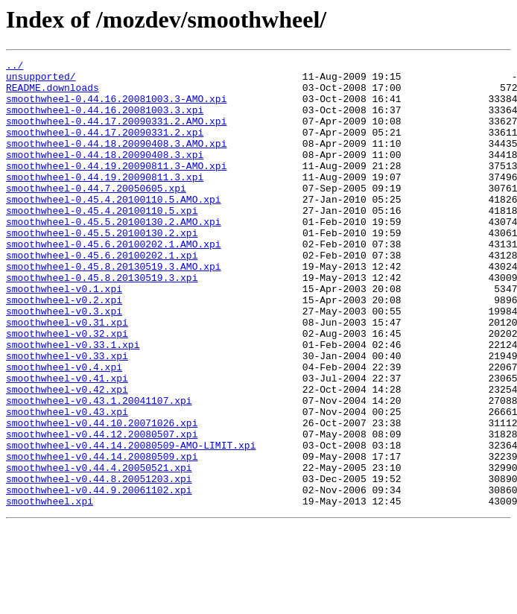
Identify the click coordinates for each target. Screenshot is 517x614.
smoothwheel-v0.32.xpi (67, 389)
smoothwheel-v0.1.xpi (64, 335)
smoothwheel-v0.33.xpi (67, 415)
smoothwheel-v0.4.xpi (64, 429)
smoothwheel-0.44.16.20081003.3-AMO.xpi (116, 107)
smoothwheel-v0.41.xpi (67, 442)
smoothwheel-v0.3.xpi (64, 362)
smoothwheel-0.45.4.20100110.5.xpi (101, 241)
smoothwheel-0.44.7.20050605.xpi (96, 214)
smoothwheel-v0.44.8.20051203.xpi (99, 563)
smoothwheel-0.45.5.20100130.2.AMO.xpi (113, 255)
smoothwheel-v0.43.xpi (67, 483)
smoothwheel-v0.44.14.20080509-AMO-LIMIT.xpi (131, 523)
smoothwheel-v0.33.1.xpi (72, 402)
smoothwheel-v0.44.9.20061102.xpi (99, 576)
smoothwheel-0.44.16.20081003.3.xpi (104, 120)
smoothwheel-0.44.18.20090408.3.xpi (104, 174)
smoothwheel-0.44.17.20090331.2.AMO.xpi (116, 134)
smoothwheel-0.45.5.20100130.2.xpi (101, 268)
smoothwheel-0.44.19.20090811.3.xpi (104, 201)
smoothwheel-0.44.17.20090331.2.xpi (104, 147)
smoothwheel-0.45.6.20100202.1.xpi (101, 295)
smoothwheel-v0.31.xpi (67, 375)
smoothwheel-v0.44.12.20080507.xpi (101, 509)
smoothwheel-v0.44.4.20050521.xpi (99, 550)
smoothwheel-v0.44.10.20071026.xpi (101, 496)
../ (14, 67)
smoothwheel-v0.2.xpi (64, 348)
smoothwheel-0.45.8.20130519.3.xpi (101, 322)
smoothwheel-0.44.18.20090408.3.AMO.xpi (116, 161)
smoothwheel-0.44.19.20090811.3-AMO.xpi (116, 187)
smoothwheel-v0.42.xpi (67, 456)
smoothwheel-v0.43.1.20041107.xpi (99, 469)
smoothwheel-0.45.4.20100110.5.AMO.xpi (113, 228)
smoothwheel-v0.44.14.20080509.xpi (101, 536)
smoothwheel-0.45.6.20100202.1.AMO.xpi (113, 281)
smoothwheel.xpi (49, 590)
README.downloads (52, 94)
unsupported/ (41, 80)
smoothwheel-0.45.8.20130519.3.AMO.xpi (113, 308)
